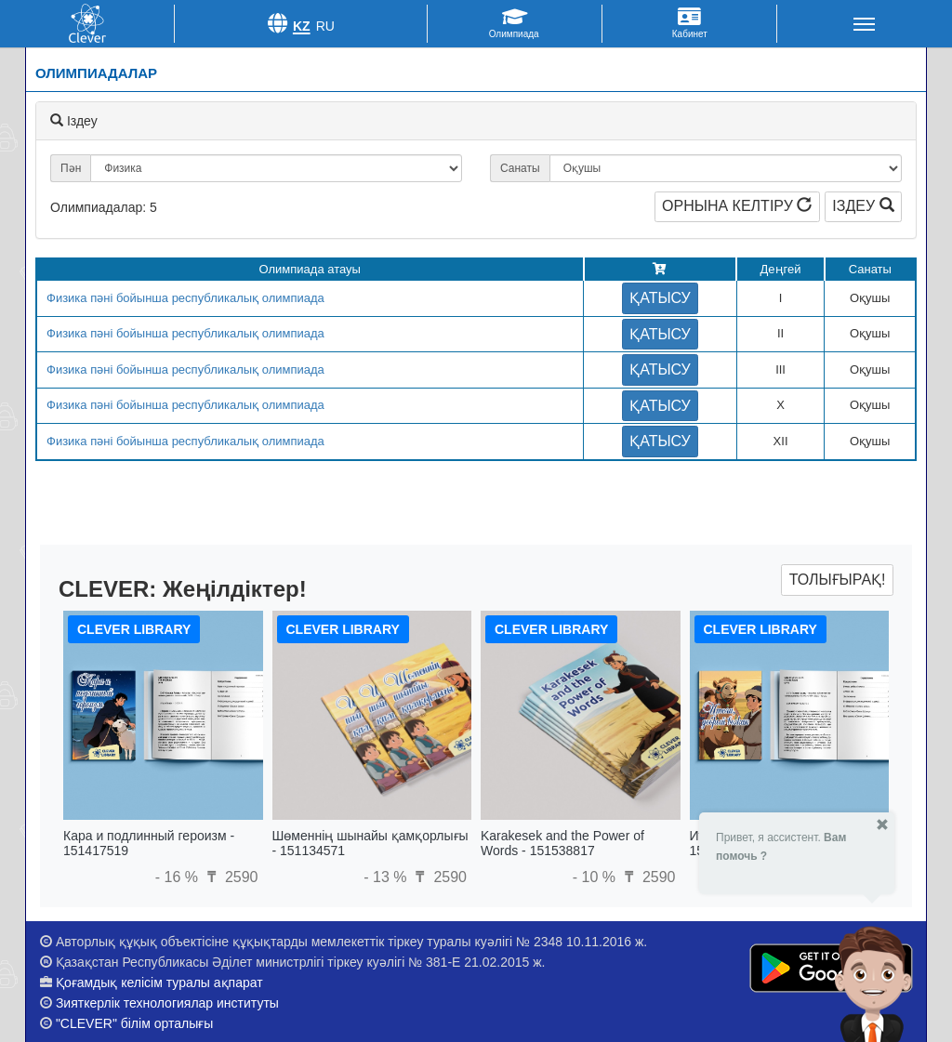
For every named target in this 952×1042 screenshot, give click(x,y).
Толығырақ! (837, 579)
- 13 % (387, 877)
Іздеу (862, 206)
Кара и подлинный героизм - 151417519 (148, 842)
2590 (230, 877)
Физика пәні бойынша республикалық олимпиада (185, 298)
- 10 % (596, 877)
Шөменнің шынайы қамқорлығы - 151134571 (370, 842)
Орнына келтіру (737, 206)
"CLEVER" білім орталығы (134, 1023)
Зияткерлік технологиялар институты (167, 1003)
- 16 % (179, 877)
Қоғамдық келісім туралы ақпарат (159, 982)
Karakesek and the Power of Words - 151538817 (562, 842)
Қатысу (660, 298)
